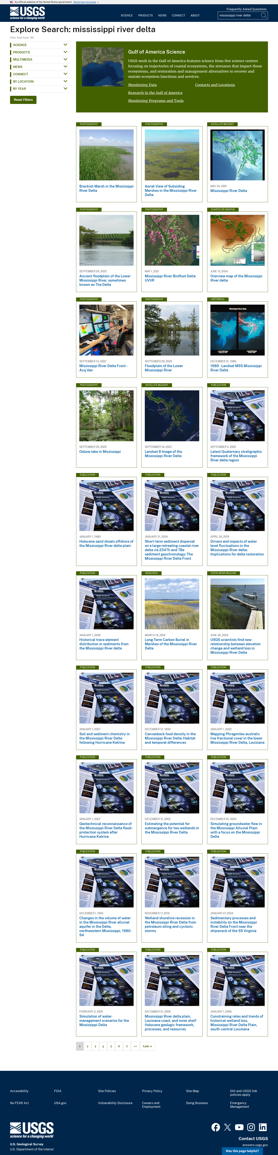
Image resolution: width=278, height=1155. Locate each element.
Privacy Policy (152, 1091)
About (195, 15)
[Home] (27, 19)
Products (145, 15)
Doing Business (197, 1103)
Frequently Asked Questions (246, 9)
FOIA (57, 1091)
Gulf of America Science (156, 52)
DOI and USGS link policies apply (243, 1093)
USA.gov (60, 1103)
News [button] (17, 67)
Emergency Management (239, 1105)
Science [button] (20, 45)
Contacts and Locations (215, 85)
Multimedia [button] (22, 59)
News (162, 15)
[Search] (264, 15)
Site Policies (107, 1091)
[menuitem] (127, 13)
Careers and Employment (151, 1105)
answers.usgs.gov (255, 1145)
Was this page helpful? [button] (242, 1151)
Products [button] (21, 52)
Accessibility (19, 1091)
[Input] (243, 15)
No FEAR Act (19, 1103)
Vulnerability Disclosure (115, 1103)
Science (127, 15)
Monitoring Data (142, 85)
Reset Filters (23, 100)
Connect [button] (20, 74)
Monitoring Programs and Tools (156, 101)
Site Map (192, 1091)
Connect (178, 15)
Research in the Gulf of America (155, 93)
